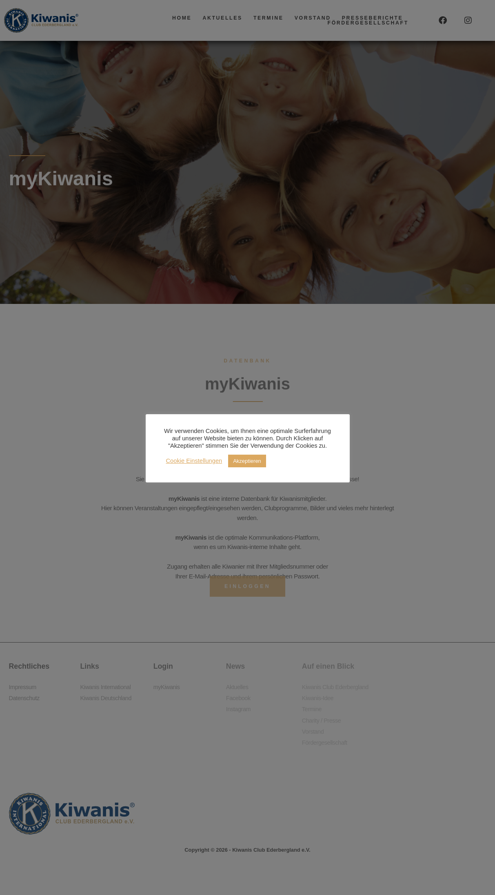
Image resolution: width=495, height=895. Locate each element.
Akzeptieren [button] (247, 461)
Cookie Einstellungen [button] (194, 461)
